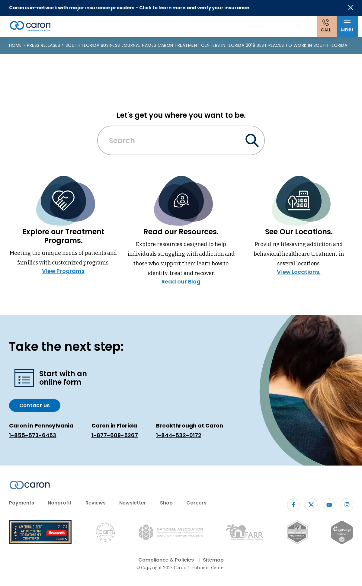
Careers (196, 502)
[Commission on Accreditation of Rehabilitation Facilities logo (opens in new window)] (105, 533)
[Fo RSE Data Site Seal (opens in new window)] (297, 533)
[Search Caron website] (273, 26)
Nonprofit (60, 502)
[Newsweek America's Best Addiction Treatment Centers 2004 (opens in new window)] (40, 533)
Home (16, 45)
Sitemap (213, 559)
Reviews (95, 502)
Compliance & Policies (166, 559)
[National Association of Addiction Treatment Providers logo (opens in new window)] (171, 533)
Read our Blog (181, 281)
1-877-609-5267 (114, 435)
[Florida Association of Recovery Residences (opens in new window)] (244, 533)
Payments (21, 502)
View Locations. (298, 271)
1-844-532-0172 (178, 435)
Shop (166, 502)
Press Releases (44, 45)
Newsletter (132, 502)
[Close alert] (350, 7)
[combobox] (273, 26)
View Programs (63, 270)
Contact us (34, 405)
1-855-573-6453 (32, 435)
